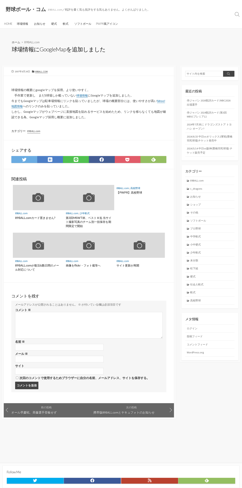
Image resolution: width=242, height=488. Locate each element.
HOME (8, 24)
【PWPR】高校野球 (129, 193)
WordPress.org (195, 360)
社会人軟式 (197, 291)
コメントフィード (198, 352)
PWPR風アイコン (107, 24)
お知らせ (39, 24)
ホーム (16, 42)
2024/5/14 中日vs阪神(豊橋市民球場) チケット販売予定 (209, 154)
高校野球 (136, 189)
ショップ (196, 208)
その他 (194, 217)
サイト (19, 368)
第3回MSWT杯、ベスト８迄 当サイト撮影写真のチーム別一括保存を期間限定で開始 (88, 223)
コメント (23, 311)
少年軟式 (85, 214)
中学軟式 (196, 241)
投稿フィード (195, 344)
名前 (20, 343)
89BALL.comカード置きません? (35, 219)
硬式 (54, 24)
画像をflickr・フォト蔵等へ (83, 267)
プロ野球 (196, 233)
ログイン (192, 335)
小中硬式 (196, 250)
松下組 (194, 274)
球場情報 (22, 24)
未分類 (194, 266)
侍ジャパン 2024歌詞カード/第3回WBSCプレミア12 (208, 116)
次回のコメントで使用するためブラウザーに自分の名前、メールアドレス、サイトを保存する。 (84, 380)
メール (21, 356)
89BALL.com (33, 42)
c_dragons (196, 192)
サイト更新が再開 (127, 267)
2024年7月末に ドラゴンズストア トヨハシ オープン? (209, 128)
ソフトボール (82, 24)
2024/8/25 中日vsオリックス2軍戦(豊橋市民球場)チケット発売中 (209, 141)
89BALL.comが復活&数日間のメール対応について (37, 269)
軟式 (65, 24)
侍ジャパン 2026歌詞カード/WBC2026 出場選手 (202, 103)
